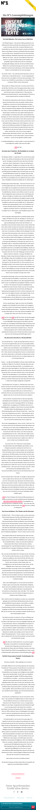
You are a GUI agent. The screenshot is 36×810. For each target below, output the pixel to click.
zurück (18, 777)
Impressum (29, 797)
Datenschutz (20, 797)
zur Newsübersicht (18, 773)
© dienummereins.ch (9, 797)
